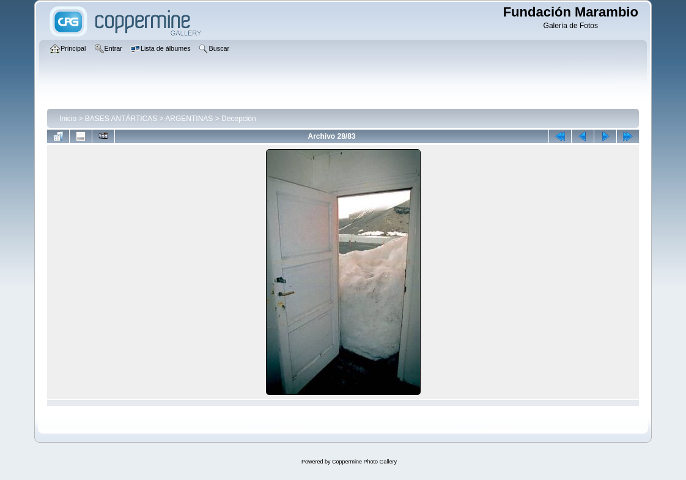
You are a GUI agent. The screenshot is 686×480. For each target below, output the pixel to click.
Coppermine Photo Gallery (364, 462)
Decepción (238, 118)
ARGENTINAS (189, 118)
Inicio (67, 118)
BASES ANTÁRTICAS (121, 118)
